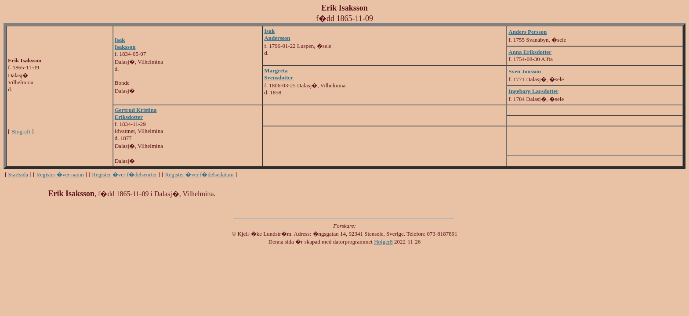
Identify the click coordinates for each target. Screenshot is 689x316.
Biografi (20, 131)
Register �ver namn (60, 174)
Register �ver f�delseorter (124, 174)
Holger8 (383, 241)
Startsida (18, 174)
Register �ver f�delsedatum (199, 174)
